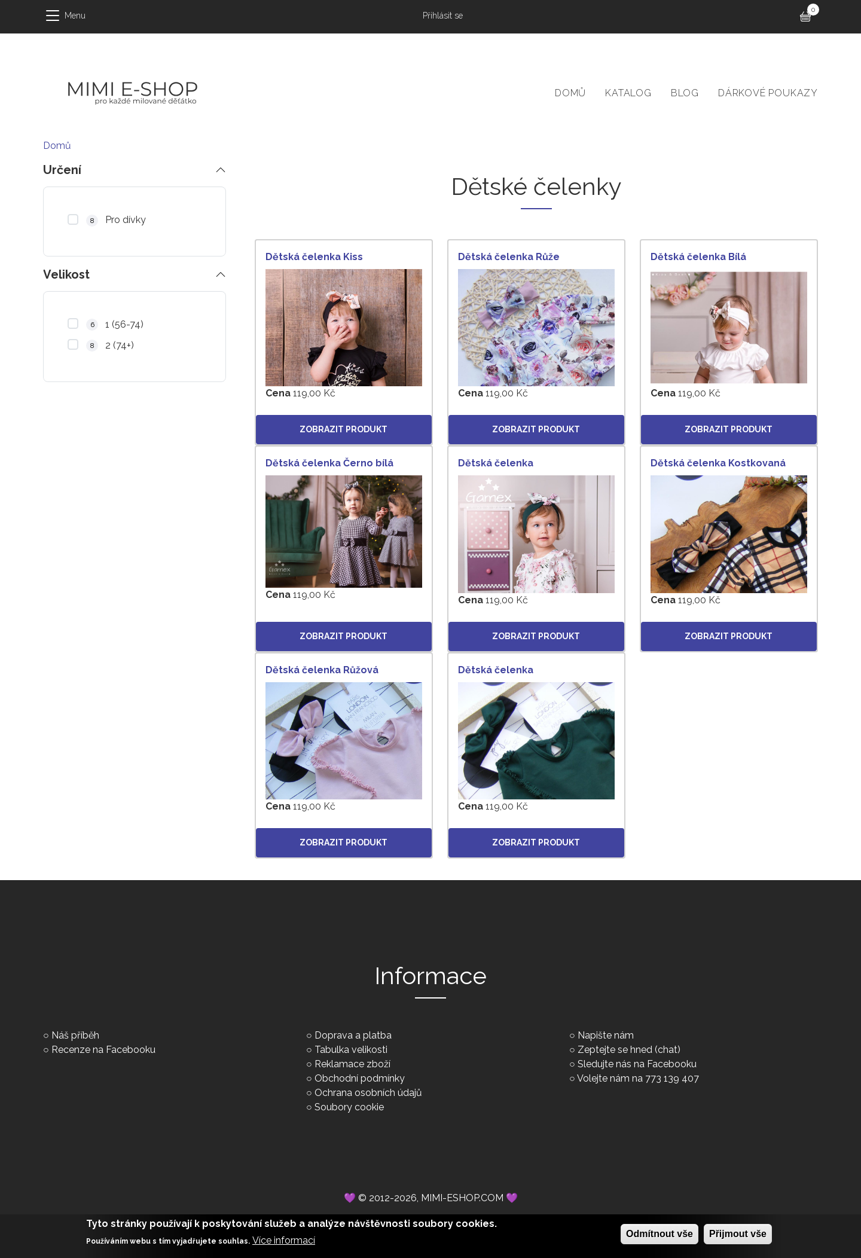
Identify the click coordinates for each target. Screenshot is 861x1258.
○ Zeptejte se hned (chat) (624, 1049)
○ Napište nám (601, 1035)
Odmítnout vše (659, 1237)
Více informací (283, 1244)
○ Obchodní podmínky (355, 1078)
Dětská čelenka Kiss (314, 256)
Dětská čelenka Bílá (698, 256)
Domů (570, 93)
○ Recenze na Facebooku (99, 1049)
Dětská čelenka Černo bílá (329, 463)
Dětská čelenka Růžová (321, 670)
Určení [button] (62, 170)
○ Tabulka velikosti (346, 1049)
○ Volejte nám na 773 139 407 (634, 1078)
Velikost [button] (66, 273)
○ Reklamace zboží (348, 1064)
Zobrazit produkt (343, 429)
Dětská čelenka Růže (509, 256)
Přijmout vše (738, 1237)
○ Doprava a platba (349, 1035)
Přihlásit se (443, 15)
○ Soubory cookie (345, 1107)
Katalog (628, 93)
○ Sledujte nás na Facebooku (633, 1064)
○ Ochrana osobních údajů (364, 1092)
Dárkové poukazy (768, 93)
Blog (685, 93)
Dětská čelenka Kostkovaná (718, 463)
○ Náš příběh (71, 1035)
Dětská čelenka (495, 463)
